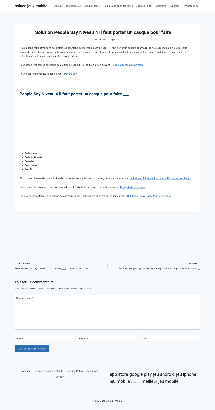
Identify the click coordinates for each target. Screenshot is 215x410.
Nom (19, 338)
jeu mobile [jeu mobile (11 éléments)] (120, 381)
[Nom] (44, 338)
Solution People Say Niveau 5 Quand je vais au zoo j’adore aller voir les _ (155, 265)
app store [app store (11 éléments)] (119, 374)
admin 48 (102, 39)
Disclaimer (161, 5)
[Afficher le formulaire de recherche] (191, 6)
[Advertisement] (107, 120)
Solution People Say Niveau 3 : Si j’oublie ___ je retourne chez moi (60, 265)
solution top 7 (92, 5)
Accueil (58, 5)
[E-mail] (107, 338)
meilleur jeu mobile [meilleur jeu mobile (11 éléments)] (160, 381)
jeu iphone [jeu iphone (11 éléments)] (186, 374)
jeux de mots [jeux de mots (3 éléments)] (135, 382)
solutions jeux (73, 5)
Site (144, 338)
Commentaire (24, 298)
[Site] (170, 338)
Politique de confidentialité (118, 5)
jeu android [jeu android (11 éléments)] (164, 374)
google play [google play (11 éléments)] (140, 374)
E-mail (83, 338)
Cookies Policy (144, 5)
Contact (174, 5)
